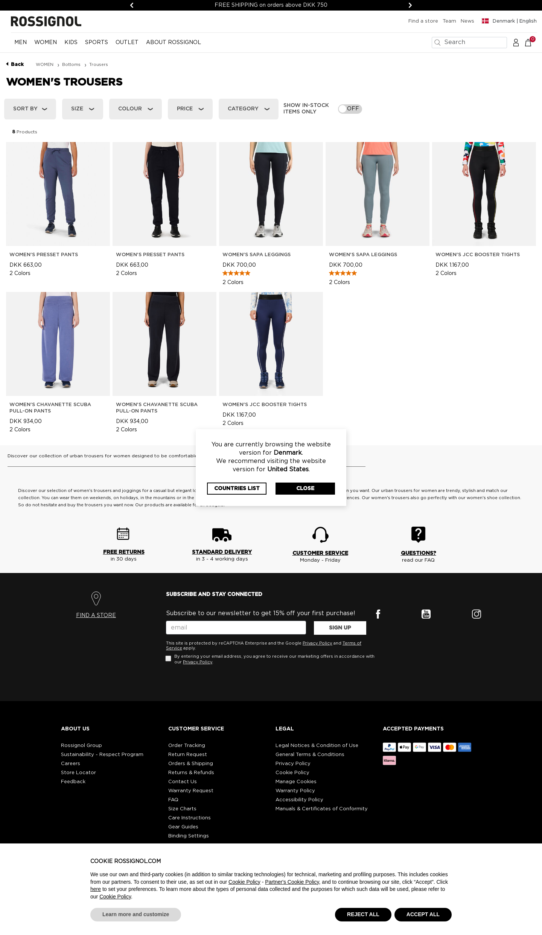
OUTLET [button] (127, 42)
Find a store (423, 21)
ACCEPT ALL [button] (423, 914)
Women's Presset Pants (43, 254)
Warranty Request (190, 790)
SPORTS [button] (96, 42)
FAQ (173, 800)
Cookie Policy (292, 772)
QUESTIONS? (418, 553)
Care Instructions (189, 818)
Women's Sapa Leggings (256, 254)
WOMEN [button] (45, 42)
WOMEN (45, 65)
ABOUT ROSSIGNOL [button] (173, 42)
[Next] (410, 5)
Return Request (187, 754)
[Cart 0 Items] (532, 42)
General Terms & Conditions (310, 754)
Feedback (73, 781)
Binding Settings (188, 836)
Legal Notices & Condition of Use (317, 745)
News (467, 21)
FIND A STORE (96, 615)
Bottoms (72, 65)
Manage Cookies (296, 781)
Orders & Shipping (190, 763)
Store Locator (78, 772)
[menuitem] (20, 46)
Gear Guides (183, 827)
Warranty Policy (295, 790)
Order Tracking (186, 745)
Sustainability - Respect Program (102, 754)
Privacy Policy (317, 643)
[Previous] (131, 5)
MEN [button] (20, 42)
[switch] (350, 109)
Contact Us (182, 781)
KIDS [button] (71, 42)
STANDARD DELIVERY (222, 552)
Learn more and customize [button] (135, 914)
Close (305, 488)
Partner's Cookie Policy (292, 882)
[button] (516, 42)
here (95, 889)
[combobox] (469, 42)
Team (449, 21)
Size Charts (182, 809)
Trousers (98, 65)
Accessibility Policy (299, 800)
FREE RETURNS (124, 552)
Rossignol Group (81, 745)
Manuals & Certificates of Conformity (322, 809)
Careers (70, 763)
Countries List (237, 488)
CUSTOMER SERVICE (320, 553)
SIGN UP (340, 628)
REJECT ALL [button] (363, 914)
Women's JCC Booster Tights (477, 254)
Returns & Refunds (191, 772)
